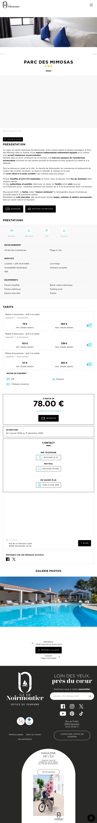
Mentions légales (16, 734)
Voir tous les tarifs (50, 411)
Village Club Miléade (48, 658)
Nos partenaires (25, 739)
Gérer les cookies (33, 734)
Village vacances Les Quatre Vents (49, 644)
